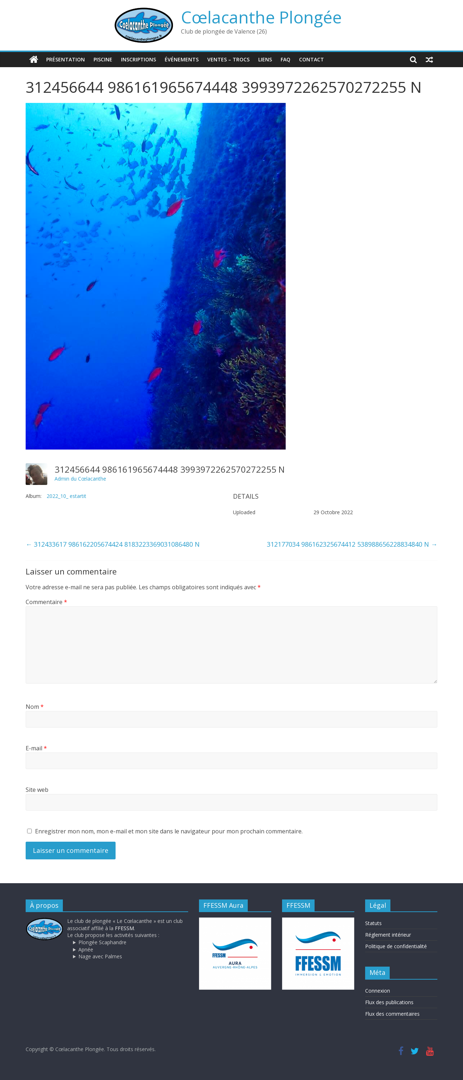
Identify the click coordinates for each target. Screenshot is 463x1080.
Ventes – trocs (228, 59)
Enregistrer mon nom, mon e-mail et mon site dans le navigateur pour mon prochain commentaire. (169, 831)
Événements (182, 59)
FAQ (285, 59)
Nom (35, 707)
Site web (37, 790)
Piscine (103, 59)
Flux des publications (389, 1002)
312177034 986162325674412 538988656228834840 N (352, 544)
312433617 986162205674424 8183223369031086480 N (113, 544)
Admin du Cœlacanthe (80, 478)
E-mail (36, 748)
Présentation (65, 59)
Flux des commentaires (392, 1013)
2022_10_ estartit (66, 496)
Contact (311, 59)
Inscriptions (138, 59)
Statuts (373, 923)
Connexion (377, 990)
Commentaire (46, 602)
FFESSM (124, 928)
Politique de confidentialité (396, 946)
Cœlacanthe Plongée (261, 17)
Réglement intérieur (388, 934)
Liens (265, 59)
